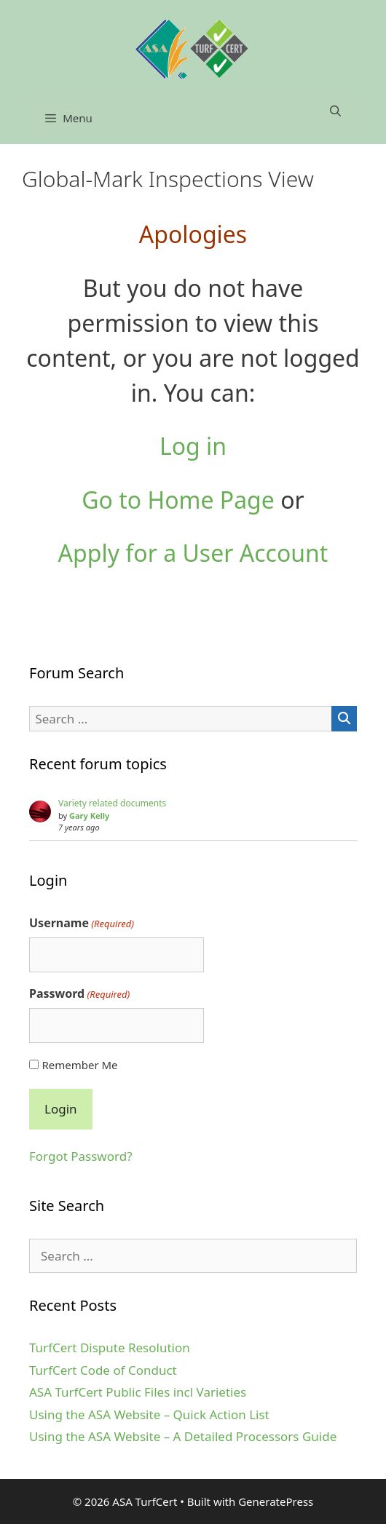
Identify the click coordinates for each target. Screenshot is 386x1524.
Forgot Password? (81, 1156)
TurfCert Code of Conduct (103, 1370)
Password (79, 993)
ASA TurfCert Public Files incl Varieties (137, 1392)
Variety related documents (112, 803)
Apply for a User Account (193, 552)
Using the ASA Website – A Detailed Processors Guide (182, 1436)
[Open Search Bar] (335, 110)
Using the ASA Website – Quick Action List (149, 1414)
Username (81, 923)
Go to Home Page (178, 499)
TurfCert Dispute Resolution (109, 1347)
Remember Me (79, 1064)
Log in (193, 445)
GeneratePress (275, 1501)
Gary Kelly (89, 815)
